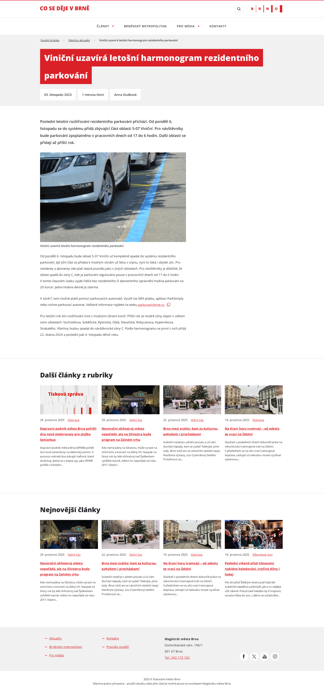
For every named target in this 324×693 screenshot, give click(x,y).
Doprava (73, 420)
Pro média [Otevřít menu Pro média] (186, 26)
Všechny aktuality (79, 40)
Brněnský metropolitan (145, 26)
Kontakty (218, 26)
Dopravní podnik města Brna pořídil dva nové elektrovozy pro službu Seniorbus (68, 434)
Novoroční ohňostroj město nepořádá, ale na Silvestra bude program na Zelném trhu (126, 434)
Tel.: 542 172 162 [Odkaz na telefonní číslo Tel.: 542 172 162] (177, 657)
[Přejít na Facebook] (244, 656)
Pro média (56, 655)
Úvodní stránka (49, 40)
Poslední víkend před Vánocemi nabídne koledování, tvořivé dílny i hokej (252, 568)
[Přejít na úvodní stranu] (64, 11)
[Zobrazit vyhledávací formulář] (239, 9)
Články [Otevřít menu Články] (103, 26)
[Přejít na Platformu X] (254, 656)
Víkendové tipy (263, 554)
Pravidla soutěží (117, 647)
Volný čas (135, 420)
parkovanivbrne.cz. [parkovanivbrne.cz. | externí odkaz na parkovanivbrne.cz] (151, 305)
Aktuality (55, 638)
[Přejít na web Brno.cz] (266, 8)
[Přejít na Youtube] (264, 656)
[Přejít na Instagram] (275, 656)
